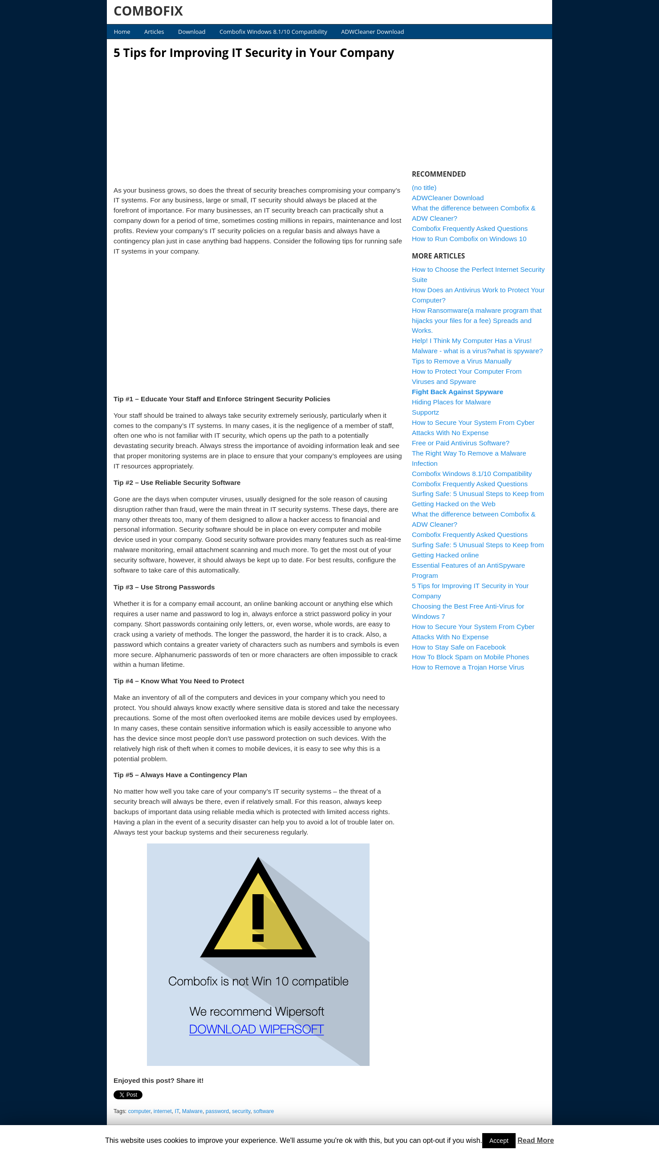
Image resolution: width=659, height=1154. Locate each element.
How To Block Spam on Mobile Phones (470, 657)
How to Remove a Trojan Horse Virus (468, 667)
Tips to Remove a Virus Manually (462, 361)
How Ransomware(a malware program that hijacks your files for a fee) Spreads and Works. (477, 321)
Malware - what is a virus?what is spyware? (477, 351)
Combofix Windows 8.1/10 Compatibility (273, 32)
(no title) (424, 187)
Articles (154, 32)
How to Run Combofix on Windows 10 (469, 238)
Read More (535, 1140)
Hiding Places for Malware (451, 402)
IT (177, 1111)
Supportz (425, 412)
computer (139, 1111)
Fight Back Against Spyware (457, 391)
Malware (192, 1111)
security (241, 1111)
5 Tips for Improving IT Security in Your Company (254, 52)
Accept (498, 1140)
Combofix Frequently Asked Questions (470, 228)
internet (163, 1111)
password (217, 1111)
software (263, 1111)
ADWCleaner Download (372, 32)
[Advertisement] (258, 120)
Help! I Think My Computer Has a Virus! (472, 340)
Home (122, 32)
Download (192, 32)
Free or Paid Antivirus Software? (460, 443)
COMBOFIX (148, 10)
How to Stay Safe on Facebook (459, 647)
